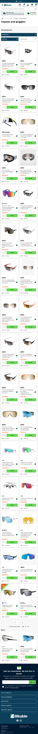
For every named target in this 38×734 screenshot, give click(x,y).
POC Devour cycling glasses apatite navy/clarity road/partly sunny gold (8, 428)
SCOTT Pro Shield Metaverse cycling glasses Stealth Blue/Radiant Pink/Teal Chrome (8, 208)
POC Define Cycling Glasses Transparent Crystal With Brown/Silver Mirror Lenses (8, 319)
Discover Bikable (6, 697)
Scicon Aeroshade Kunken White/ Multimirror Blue (26, 570)
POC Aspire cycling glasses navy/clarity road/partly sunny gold (26, 136)
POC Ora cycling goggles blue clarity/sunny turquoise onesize (26, 428)
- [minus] (2, 71)
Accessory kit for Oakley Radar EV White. (7, 499)
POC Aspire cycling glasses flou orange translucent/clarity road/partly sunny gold (26, 392)
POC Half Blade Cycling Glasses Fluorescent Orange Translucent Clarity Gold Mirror (26, 319)
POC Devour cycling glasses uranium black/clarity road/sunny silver (8, 245)
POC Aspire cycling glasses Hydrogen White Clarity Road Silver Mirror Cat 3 (8, 65)
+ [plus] (5, 71)
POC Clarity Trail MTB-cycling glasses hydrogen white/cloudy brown (26, 172)
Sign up (32, 682)
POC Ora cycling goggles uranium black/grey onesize (26, 65)
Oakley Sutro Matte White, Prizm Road (26, 499)
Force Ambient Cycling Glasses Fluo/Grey (7, 135)
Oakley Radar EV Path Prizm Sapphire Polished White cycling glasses (8, 464)
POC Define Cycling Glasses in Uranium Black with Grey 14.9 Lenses (26, 100)
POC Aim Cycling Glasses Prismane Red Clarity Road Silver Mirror (8, 281)
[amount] (4, 71)
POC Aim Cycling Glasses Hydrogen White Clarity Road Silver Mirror (8, 100)
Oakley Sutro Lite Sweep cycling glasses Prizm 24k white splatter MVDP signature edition (26, 535)
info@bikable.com (5, 728)
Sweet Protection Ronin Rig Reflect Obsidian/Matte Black (26, 607)
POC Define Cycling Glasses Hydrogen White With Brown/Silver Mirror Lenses (26, 282)
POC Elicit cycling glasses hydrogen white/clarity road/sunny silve (8, 356)
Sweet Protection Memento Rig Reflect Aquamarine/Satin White (8, 534)
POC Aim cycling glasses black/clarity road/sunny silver (26, 356)
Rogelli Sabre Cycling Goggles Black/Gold (7, 606)
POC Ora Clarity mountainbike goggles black (7, 172)
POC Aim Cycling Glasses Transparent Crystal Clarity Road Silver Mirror (26, 244)
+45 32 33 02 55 (4, 727)
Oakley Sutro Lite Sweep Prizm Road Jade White (26, 463)
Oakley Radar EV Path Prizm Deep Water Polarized (7, 571)
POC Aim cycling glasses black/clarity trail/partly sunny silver (8, 391)
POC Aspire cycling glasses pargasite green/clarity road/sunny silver (26, 207)
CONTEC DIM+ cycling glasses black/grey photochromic (7, 650)
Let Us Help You (6, 693)
